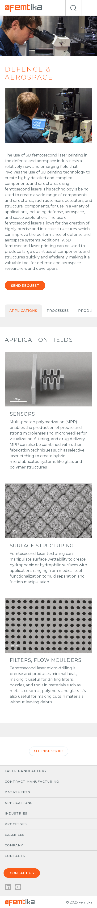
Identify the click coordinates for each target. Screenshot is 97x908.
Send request (25, 285)
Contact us (22, 873)
